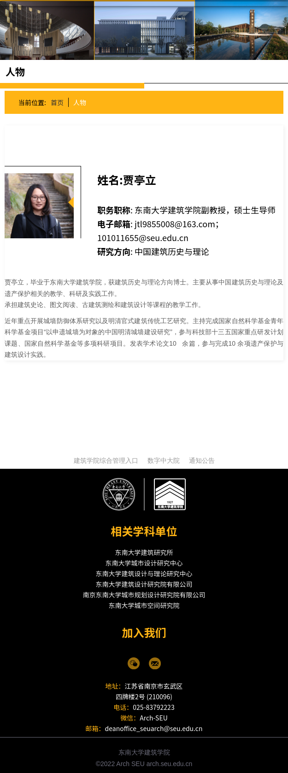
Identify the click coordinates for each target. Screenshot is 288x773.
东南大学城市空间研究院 (144, 599)
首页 (56, 96)
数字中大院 (163, 454)
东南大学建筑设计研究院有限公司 (144, 578)
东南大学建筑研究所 (144, 546)
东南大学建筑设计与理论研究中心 (144, 567)
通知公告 (202, 454)
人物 (79, 96)
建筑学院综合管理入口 (106, 454)
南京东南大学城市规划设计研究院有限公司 (144, 588)
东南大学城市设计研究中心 (144, 556)
